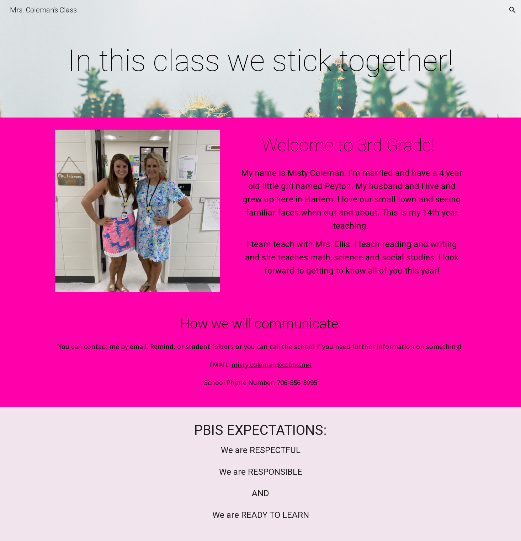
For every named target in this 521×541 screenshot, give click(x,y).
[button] (512, 10)
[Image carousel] (137, 211)
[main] (260, 60)
